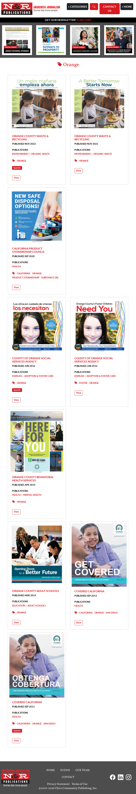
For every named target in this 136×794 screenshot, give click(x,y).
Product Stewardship (25, 277)
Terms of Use (80, 784)
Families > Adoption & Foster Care (32, 376)
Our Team (82, 770)
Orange (21, 160)
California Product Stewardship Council (28, 250)
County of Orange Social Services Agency (31, 359)
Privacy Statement (58, 784)
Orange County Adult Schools (35, 590)
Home (50, 770)
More (127, 6)
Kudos (65, 770)
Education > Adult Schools (29, 605)
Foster (83, 383)
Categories (78, 6)
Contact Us (109, 8)
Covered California (89, 591)
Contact (68, 777)
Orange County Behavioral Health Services (33, 478)
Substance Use (49, 277)
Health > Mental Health (26, 494)
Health (16, 266)
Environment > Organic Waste (31, 153)
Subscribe (84, 19)
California (23, 273)
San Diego (112, 612)
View (16, 177)
